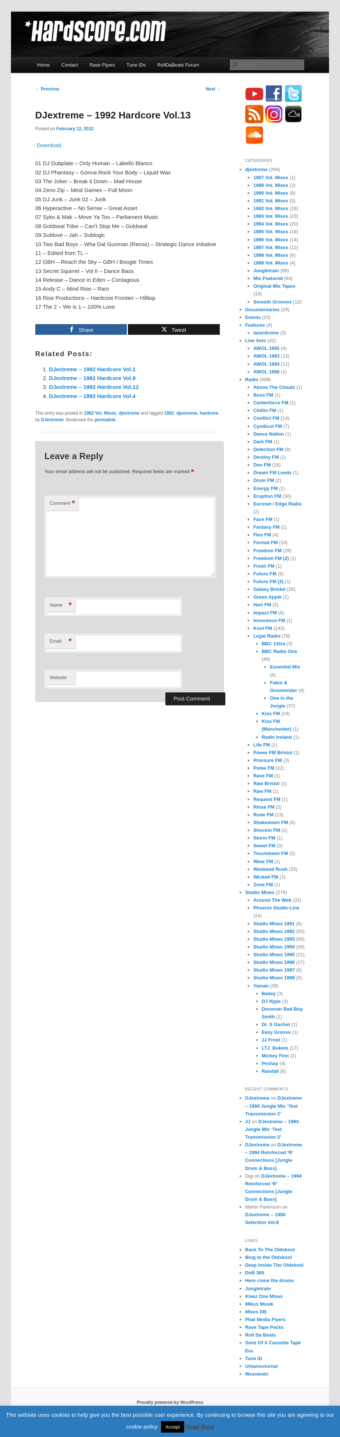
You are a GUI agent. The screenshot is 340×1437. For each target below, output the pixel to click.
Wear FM (263, 861)
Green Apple (267, 597)
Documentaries (262, 309)
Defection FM (268, 449)
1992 (169, 413)
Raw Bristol (266, 783)
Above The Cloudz (274, 387)
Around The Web (272, 900)
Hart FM (262, 604)
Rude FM (263, 814)
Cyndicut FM (267, 426)
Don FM (262, 465)
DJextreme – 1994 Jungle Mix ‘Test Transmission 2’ (273, 1105)
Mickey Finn (275, 1055)
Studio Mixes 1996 (274, 962)
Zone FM (263, 884)
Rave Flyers (102, 65)
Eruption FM (267, 496)
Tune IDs (136, 65)
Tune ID (253, 1358)
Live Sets (255, 340)
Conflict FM (266, 418)
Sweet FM (264, 845)
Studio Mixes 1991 (274, 923)
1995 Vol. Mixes (270, 231)
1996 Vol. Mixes (270, 239)
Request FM (266, 799)
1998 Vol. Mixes (270, 255)
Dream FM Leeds (272, 472)
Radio (251, 379)
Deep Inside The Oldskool (274, 1265)
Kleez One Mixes (264, 1296)
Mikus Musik (259, 1304)
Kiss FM (271, 713)
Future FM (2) (268, 581)
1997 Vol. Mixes (270, 247)
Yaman (261, 986)
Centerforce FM (270, 402)
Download (48, 145)
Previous (47, 89)
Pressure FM (267, 760)
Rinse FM (264, 807)
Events (253, 317)
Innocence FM (269, 620)
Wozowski (256, 1374)
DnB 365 (254, 1272)
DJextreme (52, 419)
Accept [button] (172, 1427)
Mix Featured (268, 278)
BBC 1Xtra (273, 643)
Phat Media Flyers (265, 1319)
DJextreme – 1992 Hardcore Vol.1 (92, 369)
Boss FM (263, 395)
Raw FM (262, 791)
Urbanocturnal (261, 1366)
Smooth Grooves (272, 302)
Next (213, 89)
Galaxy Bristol (269, 589)
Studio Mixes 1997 (274, 970)
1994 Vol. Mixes (270, 224)
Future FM (264, 573)
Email (61, 641)
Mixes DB (256, 1311)
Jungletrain (266, 270)
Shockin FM (266, 830)
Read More (200, 1426)
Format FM (265, 542)
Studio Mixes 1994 (274, 947)
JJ (247, 1121)
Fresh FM (264, 566)
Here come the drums (269, 1280)
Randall (270, 1071)
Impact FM (265, 612)
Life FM (261, 745)
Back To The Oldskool (270, 1249)
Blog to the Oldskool (268, 1257)
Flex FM (262, 534)
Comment (62, 503)
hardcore (209, 413)
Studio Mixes (260, 892)
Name (61, 605)
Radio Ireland (277, 737)
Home (43, 65)
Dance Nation (268, 434)
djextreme (129, 413)
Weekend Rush (270, 869)
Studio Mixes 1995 (274, 954)
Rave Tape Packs (264, 1327)
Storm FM (264, 838)
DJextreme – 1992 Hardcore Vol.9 (92, 378)
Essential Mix (285, 667)
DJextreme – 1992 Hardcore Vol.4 (92, 396)
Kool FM (262, 628)
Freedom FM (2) (271, 558)
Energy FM (265, 488)
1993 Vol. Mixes (270, 216)
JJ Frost (271, 1040)
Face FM (262, 519)
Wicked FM (265, 877)
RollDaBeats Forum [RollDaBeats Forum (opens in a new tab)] (178, 65)
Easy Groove (276, 1032)
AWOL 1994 (266, 364)
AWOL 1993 (266, 356)
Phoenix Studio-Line (276, 908)
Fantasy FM (266, 527)
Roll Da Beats (260, 1335)
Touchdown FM (270, 853)
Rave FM (263, 775)
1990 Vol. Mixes (270, 193)
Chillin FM (264, 410)
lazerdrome (266, 333)
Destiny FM (266, 457)
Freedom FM (267, 550)
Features (255, 325)
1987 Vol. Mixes (270, 177)
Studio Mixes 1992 (274, 931)
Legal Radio (266, 636)
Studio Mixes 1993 (274, 939)
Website (58, 677)
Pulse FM (263, 768)
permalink (104, 419)
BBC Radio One (279, 651)
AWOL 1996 (266, 372)
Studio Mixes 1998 (274, 977)
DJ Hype (271, 1001)
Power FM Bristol (272, 752)
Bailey (269, 993)
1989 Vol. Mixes (270, 185)
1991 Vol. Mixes (270, 200)
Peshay (270, 1063)
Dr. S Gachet (276, 1024)
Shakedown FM (270, 822)
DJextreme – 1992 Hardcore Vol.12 (94, 387)
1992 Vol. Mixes (100, 413)
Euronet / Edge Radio (277, 504)
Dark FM (262, 441)
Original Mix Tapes (274, 286)
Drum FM (263, 480)
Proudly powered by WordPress (170, 1402)
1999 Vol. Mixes (270, 263)
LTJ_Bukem (275, 1048)
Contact (69, 65)
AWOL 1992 (266, 348)
